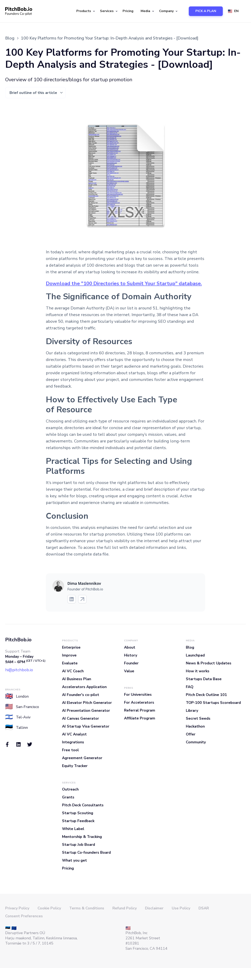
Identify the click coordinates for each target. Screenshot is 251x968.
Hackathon (195, 726)
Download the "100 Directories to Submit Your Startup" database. (124, 283)
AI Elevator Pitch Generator (87, 702)
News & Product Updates (208, 663)
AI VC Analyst (74, 734)
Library (192, 710)
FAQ (189, 687)
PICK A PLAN (205, 11)
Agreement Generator (82, 758)
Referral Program (139, 710)
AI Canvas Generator (80, 718)
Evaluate (70, 663)
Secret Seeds (198, 718)
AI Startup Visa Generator (85, 726)
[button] (85, 11)
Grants (68, 797)
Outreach (70, 789)
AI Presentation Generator (86, 710)
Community (196, 742)
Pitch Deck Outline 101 (206, 695)
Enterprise (71, 647)
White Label (73, 829)
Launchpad (195, 655)
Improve (69, 655)
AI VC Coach (73, 671)
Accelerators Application (84, 687)
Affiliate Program (139, 718)
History (130, 655)
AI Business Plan (76, 679)
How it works (197, 671)
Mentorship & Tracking (82, 837)
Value (129, 671)
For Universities (138, 694)
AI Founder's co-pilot (80, 695)
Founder (131, 663)
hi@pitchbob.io (19, 670)
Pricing (128, 11)
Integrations (73, 742)
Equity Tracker (75, 766)
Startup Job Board (78, 844)
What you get (74, 860)
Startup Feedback (78, 821)
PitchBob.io (18, 639)
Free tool (70, 750)
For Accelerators (139, 702)
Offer (190, 734)
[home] (18, 11)
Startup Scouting (77, 813)
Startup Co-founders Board (86, 852)
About (129, 647)
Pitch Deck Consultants (83, 805)
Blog (190, 647)
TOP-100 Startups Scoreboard (213, 702)
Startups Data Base (204, 679)
